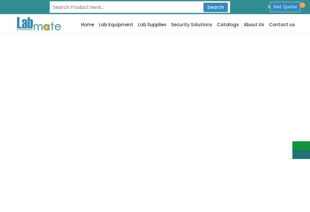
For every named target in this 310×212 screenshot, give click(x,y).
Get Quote (285, 7)
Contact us (282, 25)
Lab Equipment (116, 25)
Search (215, 7)
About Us (254, 25)
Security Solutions (191, 25)
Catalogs (228, 25)
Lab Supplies (152, 25)
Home (87, 25)
